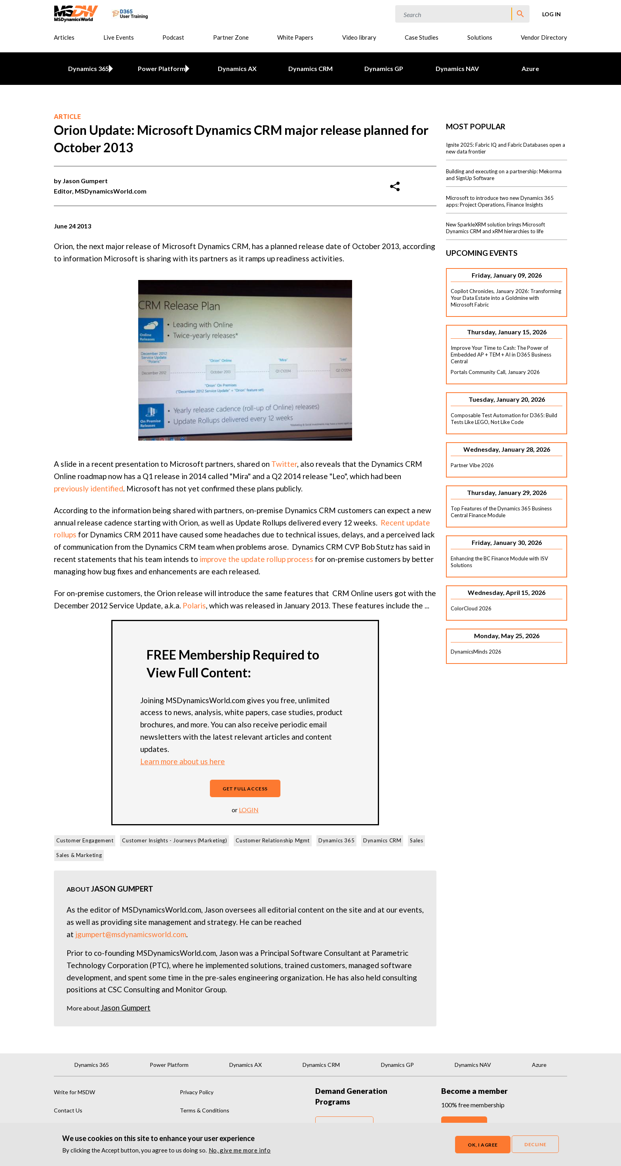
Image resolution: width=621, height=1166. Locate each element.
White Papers (295, 37)
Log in (551, 14)
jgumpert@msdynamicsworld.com (130, 934)
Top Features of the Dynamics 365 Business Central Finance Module (501, 511)
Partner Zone (231, 37)
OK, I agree (483, 1145)
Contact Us (68, 1110)
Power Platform (160, 68)
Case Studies (421, 37)
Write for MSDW (74, 1092)
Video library (359, 37)
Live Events (118, 37)
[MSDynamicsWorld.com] (76, 13)
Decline (535, 1144)
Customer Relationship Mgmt (273, 840)
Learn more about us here (182, 761)
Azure (530, 68)
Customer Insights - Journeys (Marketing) (174, 840)
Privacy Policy (196, 1092)
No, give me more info (240, 1150)
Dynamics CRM (310, 68)
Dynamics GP (383, 68)
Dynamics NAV (457, 68)
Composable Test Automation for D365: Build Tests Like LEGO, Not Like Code (504, 418)
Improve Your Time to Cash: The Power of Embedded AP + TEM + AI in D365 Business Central (501, 354)
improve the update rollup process (256, 559)
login (249, 809)
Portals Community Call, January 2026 (495, 372)
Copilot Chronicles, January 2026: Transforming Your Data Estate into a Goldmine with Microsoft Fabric (506, 298)
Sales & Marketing (79, 855)
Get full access (245, 789)
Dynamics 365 (87, 68)
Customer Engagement (84, 840)
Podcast (173, 37)
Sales (416, 840)
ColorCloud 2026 (471, 608)
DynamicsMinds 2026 (476, 651)
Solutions (479, 37)
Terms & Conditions (204, 1110)
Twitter (284, 463)
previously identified (88, 488)
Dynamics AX (237, 68)
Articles (64, 37)
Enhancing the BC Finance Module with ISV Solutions (499, 561)
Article (67, 116)
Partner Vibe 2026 (472, 465)
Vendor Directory (544, 37)
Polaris (194, 605)
